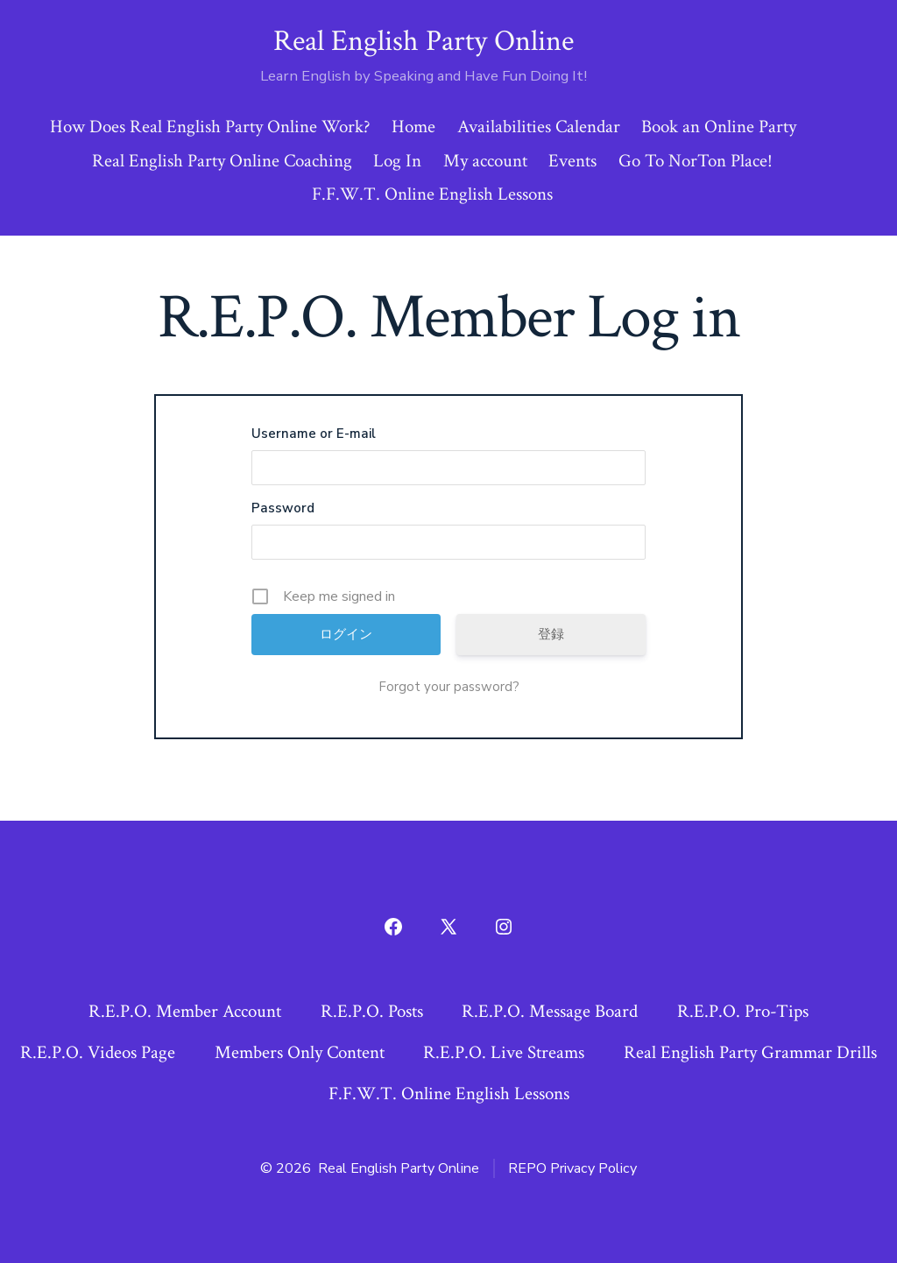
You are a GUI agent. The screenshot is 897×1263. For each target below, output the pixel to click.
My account (485, 161)
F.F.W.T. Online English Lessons (432, 194)
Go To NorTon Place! (695, 161)
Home (413, 126)
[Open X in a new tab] (448, 926)
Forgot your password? (448, 686)
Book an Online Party (718, 126)
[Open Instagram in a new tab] (503, 926)
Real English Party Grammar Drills (750, 1052)
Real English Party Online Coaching (222, 161)
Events (572, 161)
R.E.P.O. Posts (372, 1011)
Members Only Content (300, 1052)
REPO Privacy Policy (572, 1168)
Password (282, 508)
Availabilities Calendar (538, 126)
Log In (397, 161)
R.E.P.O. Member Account (184, 1011)
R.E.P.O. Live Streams (503, 1052)
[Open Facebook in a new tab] (393, 926)
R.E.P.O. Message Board (550, 1011)
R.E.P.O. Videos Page (97, 1052)
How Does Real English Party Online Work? (210, 126)
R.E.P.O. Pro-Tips (743, 1011)
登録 (551, 634)
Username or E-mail (313, 433)
